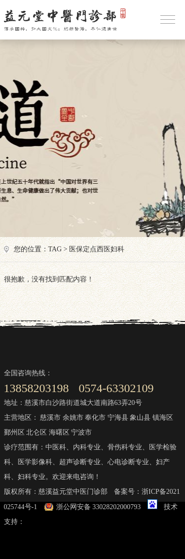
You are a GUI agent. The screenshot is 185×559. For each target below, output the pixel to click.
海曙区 (59, 432)
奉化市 (95, 417)
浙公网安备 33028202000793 (98, 507)
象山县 (140, 417)
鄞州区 (14, 432)
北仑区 (36, 432)
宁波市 (81, 432)
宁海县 (118, 417)
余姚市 (73, 417)
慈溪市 (50, 417)
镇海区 (162, 417)
